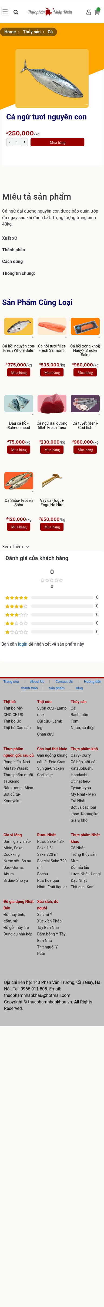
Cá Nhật (78, 848)
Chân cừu (45, 734)
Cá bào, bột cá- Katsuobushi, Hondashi (83, 768)
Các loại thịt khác (52, 749)
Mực (75, 861)
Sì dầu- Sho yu (16, 880)
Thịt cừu (44, 702)
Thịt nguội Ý (47, 947)
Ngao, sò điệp (83, 728)
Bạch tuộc (79, 715)
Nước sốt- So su (17, 861)
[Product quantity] (17, 142)
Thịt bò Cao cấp (17, 728)
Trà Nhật (78, 801)
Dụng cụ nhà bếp (18, 934)
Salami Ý (44, 914)
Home (10, 31)
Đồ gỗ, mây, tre (16, 927)
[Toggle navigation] (5, 11)
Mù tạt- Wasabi (16, 768)
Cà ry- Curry (81, 755)
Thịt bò (10, 702)
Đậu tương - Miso (18, 788)
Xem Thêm (13, 546)
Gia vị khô (79, 820)
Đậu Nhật (79, 880)
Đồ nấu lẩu (80, 867)
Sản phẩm (57, 688)
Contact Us (64, 681)
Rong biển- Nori (17, 762)
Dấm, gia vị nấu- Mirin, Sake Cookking (17, 848)
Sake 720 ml (47, 854)
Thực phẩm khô (84, 749)
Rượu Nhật (46, 835)
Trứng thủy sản (84, 854)
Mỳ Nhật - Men (83, 794)
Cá (50, 31)
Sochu (42, 874)
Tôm (75, 721)
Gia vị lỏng (13, 835)
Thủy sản (32, 31)
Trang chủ (11, 681)
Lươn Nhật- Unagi (86, 874)
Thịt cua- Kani (82, 887)
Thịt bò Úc (12, 721)
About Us (37, 681)
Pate (41, 953)
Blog (79, 688)
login (23, 644)
